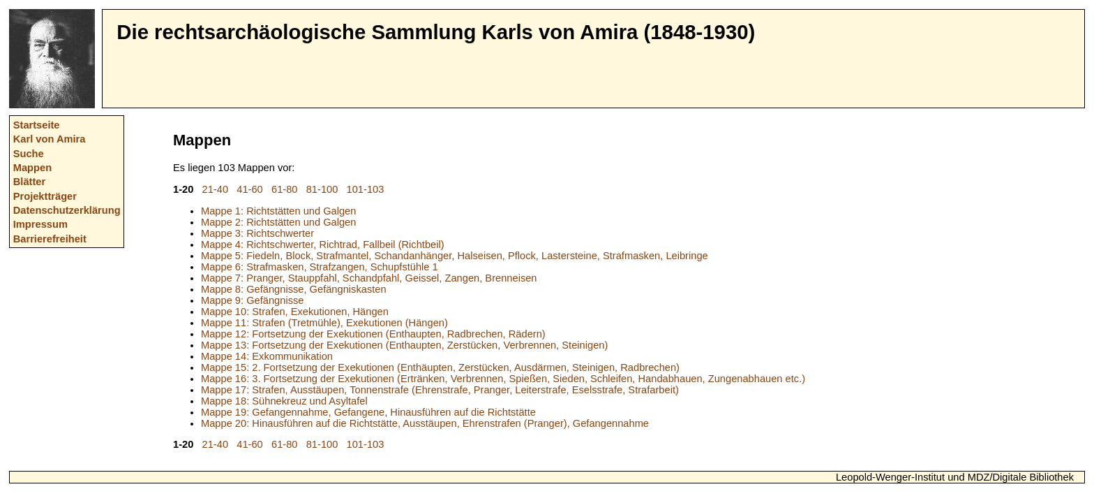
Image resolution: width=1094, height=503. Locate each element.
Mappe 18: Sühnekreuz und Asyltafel (284, 401)
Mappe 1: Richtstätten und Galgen (278, 211)
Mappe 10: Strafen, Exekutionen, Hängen (295, 311)
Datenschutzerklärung (67, 210)
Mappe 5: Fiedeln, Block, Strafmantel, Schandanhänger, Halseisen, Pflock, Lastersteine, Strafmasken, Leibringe (454, 255)
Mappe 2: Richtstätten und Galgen (278, 222)
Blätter (29, 181)
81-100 (322, 189)
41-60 (250, 189)
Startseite (36, 125)
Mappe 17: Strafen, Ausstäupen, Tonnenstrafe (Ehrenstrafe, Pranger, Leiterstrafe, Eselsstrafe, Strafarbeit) (440, 389)
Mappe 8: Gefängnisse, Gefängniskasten (294, 289)
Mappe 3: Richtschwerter (257, 233)
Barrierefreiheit (50, 239)
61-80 (284, 189)
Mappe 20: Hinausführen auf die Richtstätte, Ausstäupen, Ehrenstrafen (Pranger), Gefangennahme (425, 423)
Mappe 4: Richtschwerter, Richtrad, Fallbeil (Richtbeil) (322, 244)
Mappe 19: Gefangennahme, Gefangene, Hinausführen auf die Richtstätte (368, 412)
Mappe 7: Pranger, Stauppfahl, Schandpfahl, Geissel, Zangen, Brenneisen (369, 278)
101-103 (365, 189)
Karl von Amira (49, 139)
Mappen (32, 167)
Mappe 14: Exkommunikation (267, 356)
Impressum (40, 224)
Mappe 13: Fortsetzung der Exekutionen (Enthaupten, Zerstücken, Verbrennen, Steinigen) (404, 345)
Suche (28, 153)
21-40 (215, 189)
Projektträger (45, 196)
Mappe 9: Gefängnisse (252, 300)
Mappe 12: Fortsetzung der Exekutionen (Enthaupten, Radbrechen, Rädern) (373, 334)
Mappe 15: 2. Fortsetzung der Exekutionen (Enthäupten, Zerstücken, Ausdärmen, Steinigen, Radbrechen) (440, 367)
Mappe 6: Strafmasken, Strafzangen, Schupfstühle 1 (319, 266)
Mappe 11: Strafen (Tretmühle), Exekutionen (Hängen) (324, 322)
